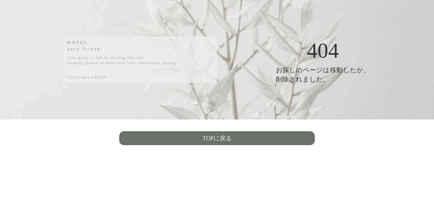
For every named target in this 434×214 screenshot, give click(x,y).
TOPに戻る (216, 138)
